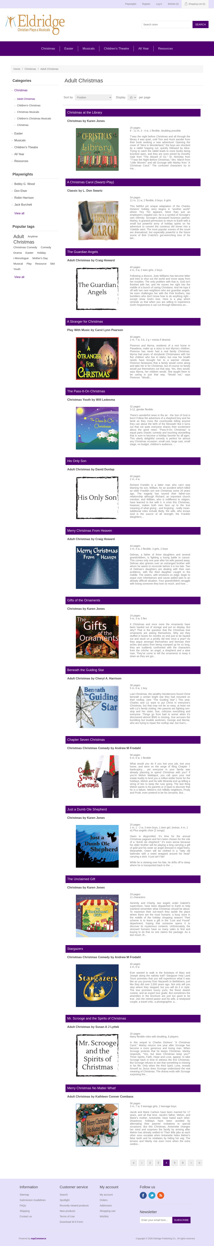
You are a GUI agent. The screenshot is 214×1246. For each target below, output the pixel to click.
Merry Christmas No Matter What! (91, 1088)
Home (16, 69)
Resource (41, 263)
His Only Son (76, 461)
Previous (142, 1163)
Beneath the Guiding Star (85, 670)
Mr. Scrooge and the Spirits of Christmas (96, 1018)
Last (199, 1163)
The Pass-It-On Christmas (85, 391)
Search (64, 1194)
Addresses (106, 1205)
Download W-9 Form (71, 1221)
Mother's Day (40, 258)
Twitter (151, 1195)
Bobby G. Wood (24, 183)
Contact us (26, 1216)
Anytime (33, 236)
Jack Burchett (23, 204)
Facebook (143, 1195)
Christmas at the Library (84, 112)
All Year (143, 48)
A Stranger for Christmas (84, 321)
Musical (18, 263)
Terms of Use (67, 1216)
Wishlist (104, 1216)
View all (19, 213)
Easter (68, 48)
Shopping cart (107, 1211)
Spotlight (65, 1200)
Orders (104, 1200)
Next (191, 1163)
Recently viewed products (74, 1205)
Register (146, 4)
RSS (160, 1195)
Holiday (41, 252)
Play (29, 263)
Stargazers (74, 949)
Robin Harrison (24, 197)
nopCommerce (38, 1238)
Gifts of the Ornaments (83, 600)
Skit (52, 263)
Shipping (25, 1211)
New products (67, 1211)
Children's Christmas (29, 105)
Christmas (48, 48)
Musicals (89, 48)
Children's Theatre (116, 48)
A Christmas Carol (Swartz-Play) (90, 182)
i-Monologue (21, 258)
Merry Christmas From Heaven (89, 530)
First (133, 1163)
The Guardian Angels (82, 252)
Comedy (46, 247)
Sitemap (24, 1194)
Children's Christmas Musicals (34, 118)
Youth (17, 269)
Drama (17, 252)
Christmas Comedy (25, 247)
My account (106, 1194)
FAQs (23, 1205)
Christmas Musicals (28, 112)
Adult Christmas (26, 98)
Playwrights (130, 4)
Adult (18, 236)
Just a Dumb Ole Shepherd (86, 809)
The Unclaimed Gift (80, 879)
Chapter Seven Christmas (85, 740)
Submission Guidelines (32, 1200)
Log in (159, 4)
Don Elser (20, 190)
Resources (165, 48)
